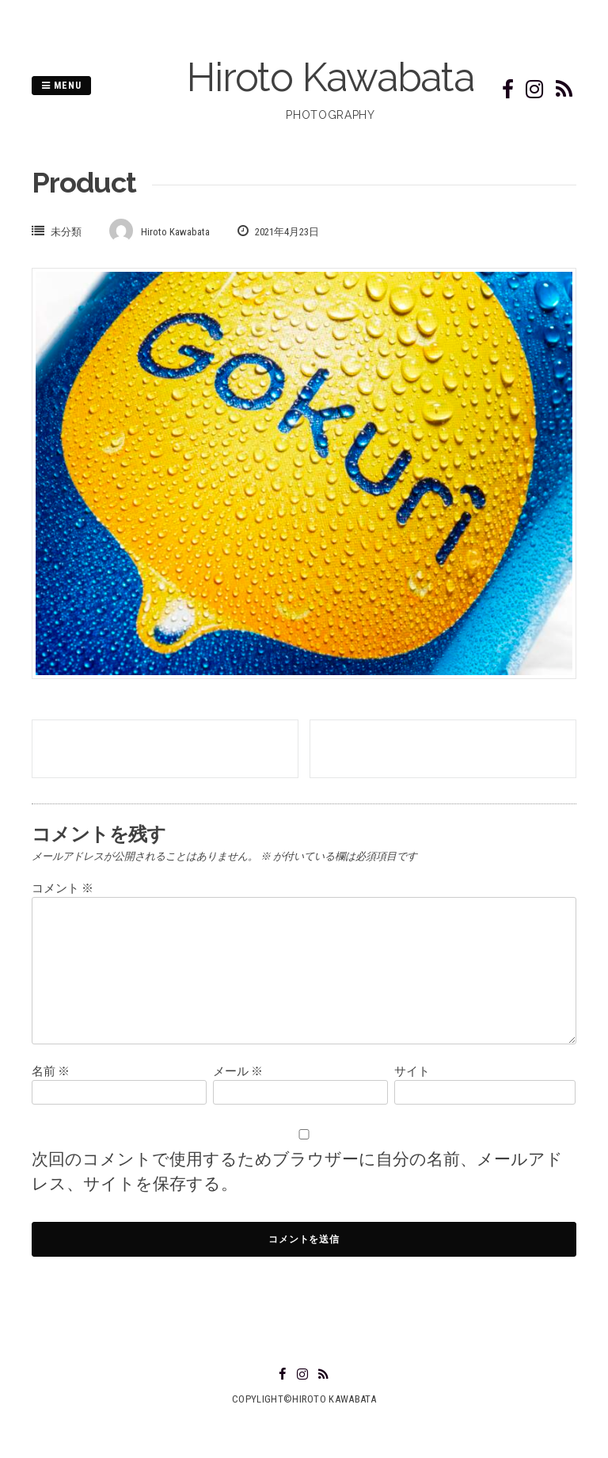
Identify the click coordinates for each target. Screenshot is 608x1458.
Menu (61, 85)
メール (238, 1071)
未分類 (66, 232)
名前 (51, 1071)
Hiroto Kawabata (330, 77)
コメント (62, 888)
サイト (412, 1071)
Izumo (443, 748)
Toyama (165, 748)
